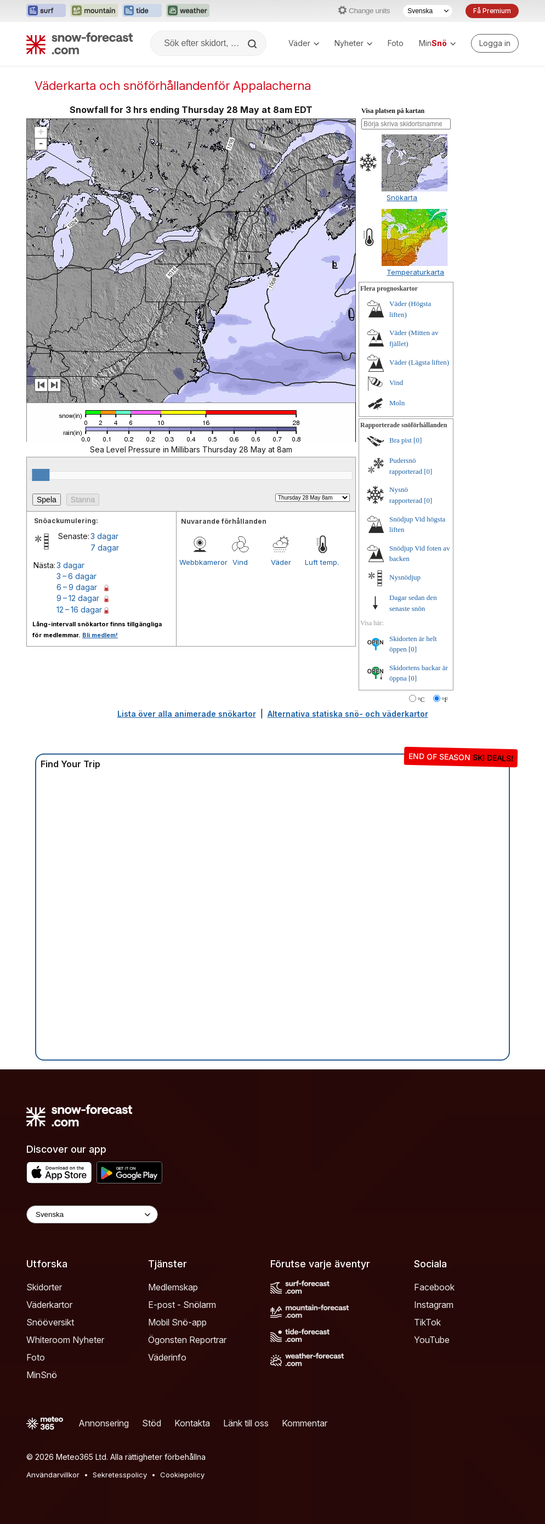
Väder (303, 43)
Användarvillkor (53, 1474)
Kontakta (192, 1423)
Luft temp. (322, 562)
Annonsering (103, 1423)
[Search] (253, 43)
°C (421, 700)
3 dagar (104, 536)
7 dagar (104, 547)
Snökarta (402, 197)
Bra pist (400, 440)
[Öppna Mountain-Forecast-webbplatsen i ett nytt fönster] (94, 11)
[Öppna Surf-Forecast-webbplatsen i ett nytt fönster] (46, 11)
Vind (240, 562)
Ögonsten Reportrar (187, 1339)
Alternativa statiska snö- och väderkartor (348, 713)
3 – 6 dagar (76, 576)
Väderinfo (167, 1357)
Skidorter (44, 1287)
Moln (397, 403)
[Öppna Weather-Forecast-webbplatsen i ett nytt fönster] (187, 11)
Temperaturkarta (415, 272)
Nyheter (353, 43)
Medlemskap (173, 1287)
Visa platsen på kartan (392, 111)
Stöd (151, 1423)
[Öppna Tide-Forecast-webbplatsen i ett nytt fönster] (142, 11)
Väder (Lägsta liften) (419, 362)
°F (445, 700)
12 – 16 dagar (79, 609)
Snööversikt (50, 1322)
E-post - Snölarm (182, 1304)
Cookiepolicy (182, 1474)
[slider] (40, 475)
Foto (396, 43)
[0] (417, 440)
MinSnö (41, 1374)
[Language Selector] (92, 1214)
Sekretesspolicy (120, 1474)
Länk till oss (246, 1423)
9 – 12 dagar (77, 598)
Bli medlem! (100, 635)
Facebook (434, 1287)
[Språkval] (427, 11)
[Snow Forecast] (79, 43)
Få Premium (492, 11)
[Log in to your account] (495, 43)
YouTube (432, 1339)
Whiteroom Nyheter (65, 1339)
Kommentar (304, 1423)
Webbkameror (199, 562)
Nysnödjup (405, 577)
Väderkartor (49, 1304)
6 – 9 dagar (76, 587)
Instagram (433, 1304)
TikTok (427, 1322)
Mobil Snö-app (177, 1322)
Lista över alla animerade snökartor (186, 713)
